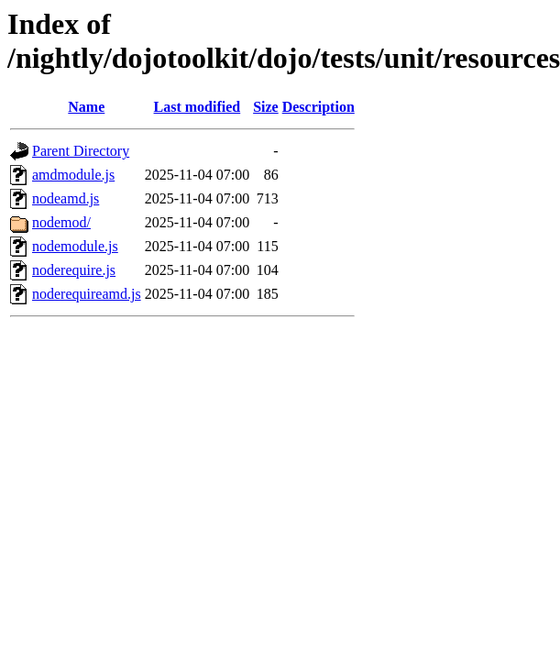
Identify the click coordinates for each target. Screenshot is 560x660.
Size (266, 107)
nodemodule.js (75, 246)
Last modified (197, 107)
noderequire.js (73, 270)
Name (86, 107)
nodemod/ (61, 222)
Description (318, 107)
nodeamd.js (65, 198)
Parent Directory (80, 151)
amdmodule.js (73, 174)
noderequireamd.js (86, 294)
